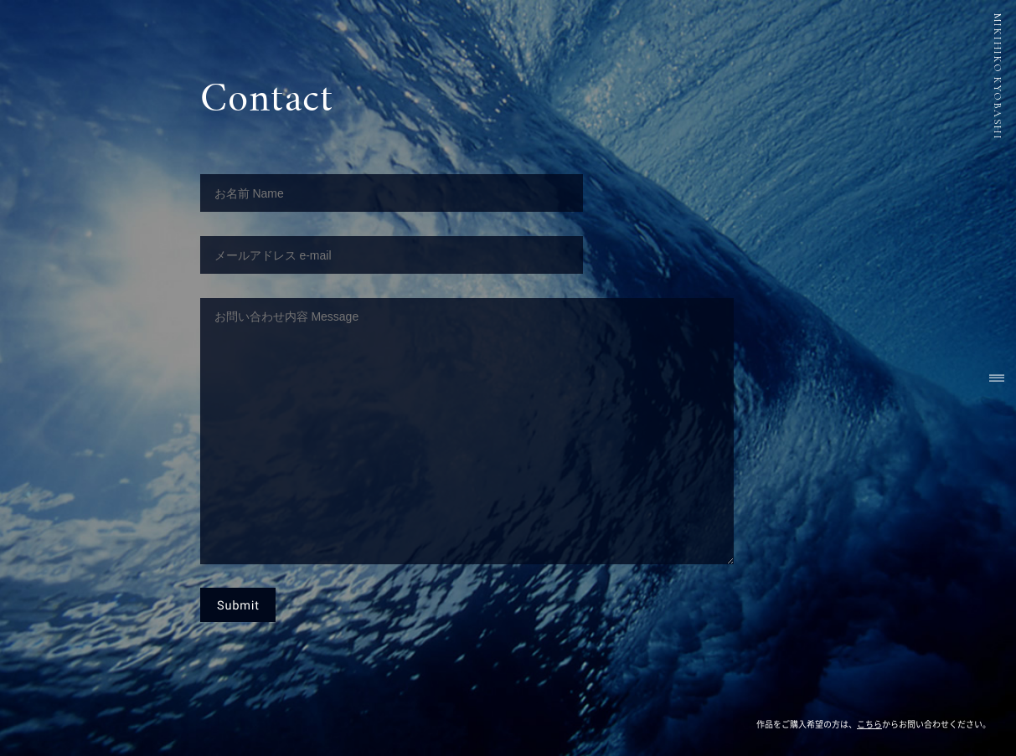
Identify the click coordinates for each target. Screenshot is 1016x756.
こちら (869, 724)
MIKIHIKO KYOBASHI (997, 76)
